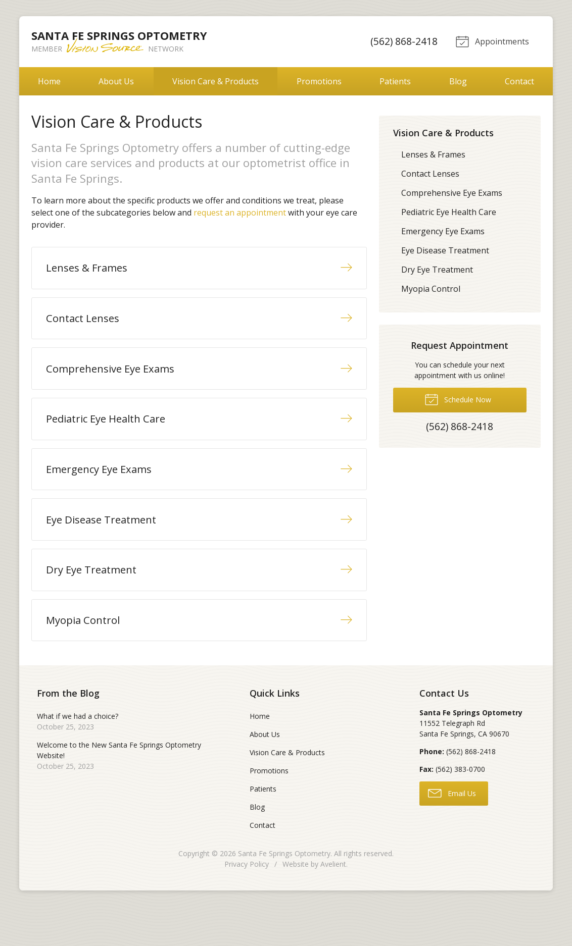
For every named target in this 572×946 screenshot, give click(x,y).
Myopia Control (430, 288)
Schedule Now (457, 399)
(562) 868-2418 (402, 41)
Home (49, 81)
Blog (458, 81)
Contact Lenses (430, 173)
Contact (519, 81)
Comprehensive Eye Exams (451, 192)
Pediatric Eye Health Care (448, 212)
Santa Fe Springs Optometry (284, 893)
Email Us (452, 832)
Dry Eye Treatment (437, 269)
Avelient (333, 903)
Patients (395, 81)
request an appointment (240, 212)
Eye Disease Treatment (445, 250)
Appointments (491, 41)
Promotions (319, 81)
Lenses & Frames (433, 154)
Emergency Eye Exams (443, 231)
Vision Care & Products (215, 81)
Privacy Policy (246, 903)
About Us (116, 81)
